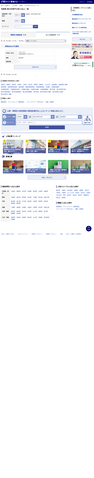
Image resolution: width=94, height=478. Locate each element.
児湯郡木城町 (25, 89)
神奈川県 (46, 197)
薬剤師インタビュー (52, 234)
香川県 (46, 211)
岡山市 (58, 197)
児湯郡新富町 (5, 89)
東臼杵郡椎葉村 (16, 92)
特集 (62, 234)
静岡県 (13, 203)
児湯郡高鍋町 (55, 87)
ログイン (82, 2)
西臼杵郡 (36, 92)
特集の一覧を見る (47, 177)
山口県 (35, 211)
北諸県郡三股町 (63, 84)
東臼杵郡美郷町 (27, 92)
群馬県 (24, 197)
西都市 (41, 84)
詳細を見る (35, 67)
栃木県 (18, 197)
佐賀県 (18, 217)
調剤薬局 (3, 102)
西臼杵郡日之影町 (57, 92)
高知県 (18, 213)
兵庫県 (35, 207)
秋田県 (35, 191)
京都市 (64, 192)
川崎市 (58, 192)
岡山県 (24, 211)
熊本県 (29, 217)
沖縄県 (13, 219)
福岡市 (81, 190)
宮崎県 (21, 5)
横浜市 (58, 190)
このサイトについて (23, 234)
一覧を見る (82, 39)
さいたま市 (70, 192)
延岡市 (14, 84)
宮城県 (29, 191)
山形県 (40, 191)
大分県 (35, 217)
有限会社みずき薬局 (12, 46)
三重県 (13, 207)
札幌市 (76, 190)
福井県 (29, 201)
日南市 (19, 84)
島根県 (18, 211)
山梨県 (35, 201)
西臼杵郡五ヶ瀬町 (6, 94)
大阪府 (29, 207)
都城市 (8, 84)
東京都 (40, 197)
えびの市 (47, 84)
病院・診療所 (50, 102)
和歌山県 (46, 207)
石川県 (24, 201)
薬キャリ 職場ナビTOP (8, 234)
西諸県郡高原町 (12, 87)
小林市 (25, 84)
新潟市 (69, 195)
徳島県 (40, 211)
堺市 (64, 195)
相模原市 (86, 195)
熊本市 (80, 195)
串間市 (36, 84)
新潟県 (13, 201)
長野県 (40, 201)
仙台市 (83, 192)
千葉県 (35, 197)
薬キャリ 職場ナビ (5, 5)
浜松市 (75, 195)
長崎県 (24, 217)
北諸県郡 (54, 84)
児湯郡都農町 (44, 89)
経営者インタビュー (38, 234)
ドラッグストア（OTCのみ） (35, 102)
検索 (35, 26)
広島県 (29, 211)
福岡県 (13, 217)
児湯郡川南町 (35, 89)
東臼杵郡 (52, 89)
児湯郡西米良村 (15, 89)
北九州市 (59, 195)
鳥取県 (13, 211)
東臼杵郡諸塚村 (5, 92)
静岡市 (64, 197)
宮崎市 (3, 84)
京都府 (24, 207)
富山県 (18, 201)
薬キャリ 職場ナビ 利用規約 (74, 234)
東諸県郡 (21, 87)
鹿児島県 (46, 217)
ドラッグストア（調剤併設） (16, 102)
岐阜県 (46, 201)
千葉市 (88, 192)
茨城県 (13, 197)
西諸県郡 (3, 87)
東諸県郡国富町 (30, 87)
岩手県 (24, 191)
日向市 (30, 84)
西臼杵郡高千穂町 (45, 92)
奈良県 (40, 207)
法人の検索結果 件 (53, 35)
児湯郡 (48, 87)
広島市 (77, 192)
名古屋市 (70, 190)
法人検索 (15, 5)
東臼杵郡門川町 (61, 89)
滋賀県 (18, 207)
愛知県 (18, 203)
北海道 (13, 191)
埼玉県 (29, 197)
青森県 (18, 191)
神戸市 (87, 190)
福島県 (46, 191)
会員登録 (89, 2)
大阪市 (64, 190)
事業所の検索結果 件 (18, 35)
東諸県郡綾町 (40, 87)
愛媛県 (13, 213)
